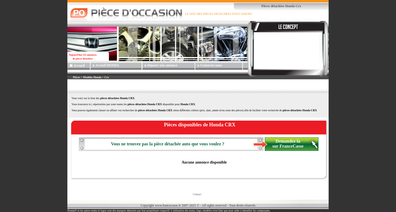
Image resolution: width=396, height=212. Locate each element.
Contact (197, 194)
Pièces (77, 77)
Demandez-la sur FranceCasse (287, 143)
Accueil (79, 65)
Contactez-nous (211, 65)
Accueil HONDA (107, 65)
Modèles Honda (92, 77)
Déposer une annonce (162, 65)
